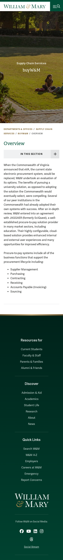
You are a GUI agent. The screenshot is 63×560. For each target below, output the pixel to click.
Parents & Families (31, 361)
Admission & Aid (32, 393)
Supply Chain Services (31, 63)
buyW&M (31, 70)
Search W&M (31, 449)
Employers (31, 461)
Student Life (31, 405)
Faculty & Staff (32, 355)
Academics (31, 399)
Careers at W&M (31, 467)
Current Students (31, 349)
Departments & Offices (18, 129)
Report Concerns (31, 480)
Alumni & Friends (31, 368)
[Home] (25, 6)
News (31, 424)
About (31, 417)
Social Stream (31, 546)
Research (31, 411)
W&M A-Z (31, 455)
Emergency (31, 473)
